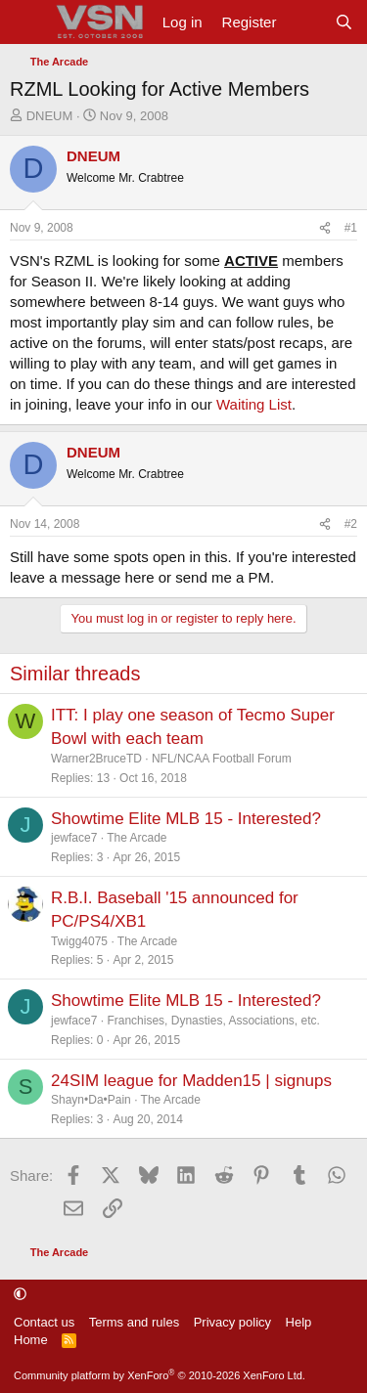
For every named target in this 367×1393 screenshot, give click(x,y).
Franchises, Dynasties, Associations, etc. (213, 1020)
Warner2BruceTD (96, 758)
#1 (350, 228)
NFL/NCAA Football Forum (222, 758)
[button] (20, 1293)
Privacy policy (232, 1322)
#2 (350, 524)
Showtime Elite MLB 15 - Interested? (186, 818)
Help (299, 1322)
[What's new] (305, 22)
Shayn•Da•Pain (91, 1100)
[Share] (325, 228)
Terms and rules (134, 1322)
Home (31, 1339)
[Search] (344, 22)
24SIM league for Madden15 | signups (191, 1080)
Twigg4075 (79, 941)
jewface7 (74, 838)
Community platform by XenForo (159, 1375)
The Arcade (136, 838)
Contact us (44, 1322)
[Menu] (27, 22)
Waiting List (254, 404)
